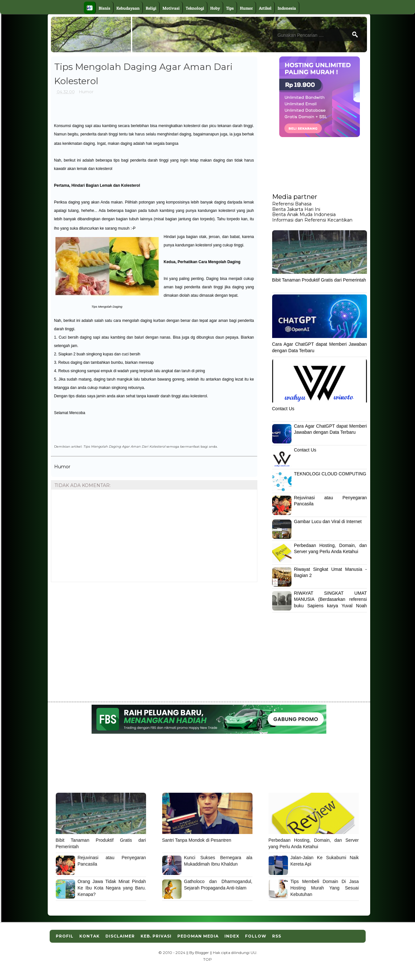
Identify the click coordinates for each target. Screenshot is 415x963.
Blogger (202, 952)
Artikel (265, 8)
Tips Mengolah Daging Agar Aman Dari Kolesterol (124, 446)
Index (231, 936)
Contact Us (283, 408)
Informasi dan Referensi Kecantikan (312, 220)
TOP (207, 959)
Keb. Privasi (156, 936)
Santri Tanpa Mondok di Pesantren (197, 840)
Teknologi (195, 8)
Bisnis (104, 8)
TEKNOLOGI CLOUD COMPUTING (330, 473)
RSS (276, 936)
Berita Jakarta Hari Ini (296, 209)
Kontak (89, 936)
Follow (255, 936)
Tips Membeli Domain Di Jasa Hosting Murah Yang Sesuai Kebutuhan (325, 888)
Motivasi (171, 8)
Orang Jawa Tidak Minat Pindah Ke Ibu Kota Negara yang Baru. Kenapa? (112, 888)
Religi (151, 8)
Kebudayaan (128, 8)
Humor (246, 8)
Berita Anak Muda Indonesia (304, 214)
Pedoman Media (198, 936)
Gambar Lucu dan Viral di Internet (328, 521)
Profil (65, 936)
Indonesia (287, 8)
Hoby (215, 8)
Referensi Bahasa (291, 204)
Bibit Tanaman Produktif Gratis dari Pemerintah (319, 280)
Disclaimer (120, 936)
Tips (230, 8)
